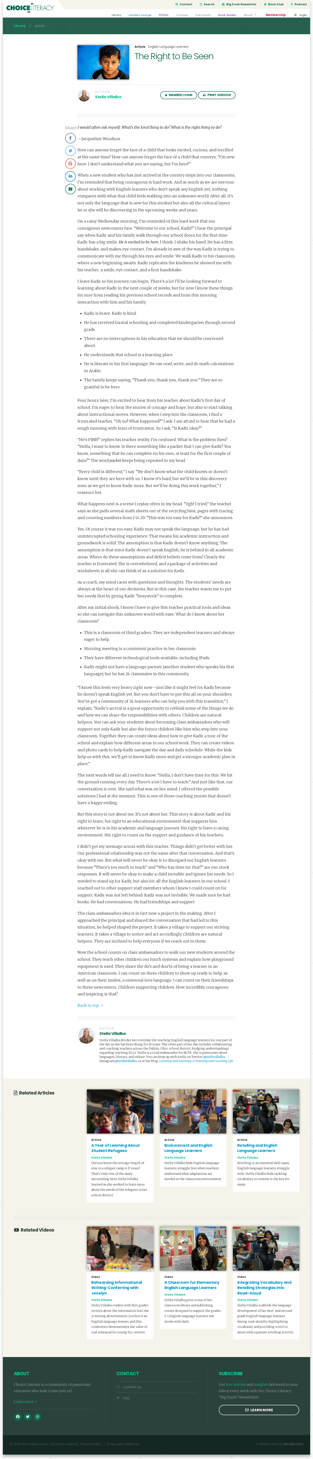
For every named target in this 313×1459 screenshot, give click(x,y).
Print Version (217, 99)
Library (112, 15)
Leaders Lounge (136, 15)
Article (140, 51)
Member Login (178, 99)
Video (95, 1281)
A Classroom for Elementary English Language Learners (192, 1289)
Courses (179, 15)
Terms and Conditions (123, 1448)
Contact (183, 4)
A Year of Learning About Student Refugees (115, 1152)
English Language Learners (168, 51)
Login (300, 15)
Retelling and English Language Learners (257, 1152)
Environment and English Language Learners (188, 1152)
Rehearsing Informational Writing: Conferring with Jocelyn (116, 1292)
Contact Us (129, 1391)
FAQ (123, 1402)
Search (207, 4)
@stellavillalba (214, 1061)
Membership (275, 15)
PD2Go (160, 15)
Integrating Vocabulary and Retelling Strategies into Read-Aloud (264, 1292)
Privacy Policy (90, 1448)
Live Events (200, 15)
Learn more (25, 1406)
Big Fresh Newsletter (239, 4)
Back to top (90, 1009)
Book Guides (225, 15)
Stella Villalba (108, 101)
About (249, 15)
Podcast (299, 4)
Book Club (274, 4)
